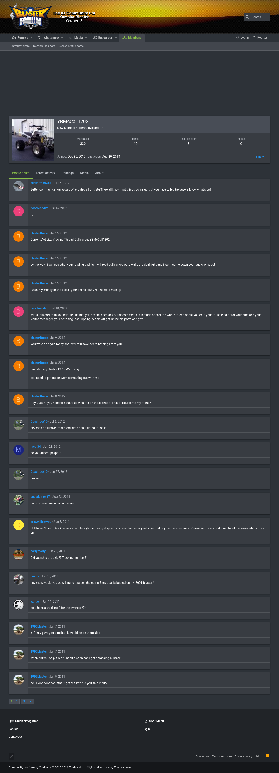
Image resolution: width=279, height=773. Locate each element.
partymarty (38, 551)
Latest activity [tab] (45, 173)
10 (136, 144)
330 (83, 144)
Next (26, 701)
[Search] (243, 17)
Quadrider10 (39, 421)
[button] (31, 38)
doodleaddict (39, 208)
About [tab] (99, 173)
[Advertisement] (139, 83)
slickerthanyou (41, 183)
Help (257, 756)
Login (146, 729)
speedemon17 (40, 496)
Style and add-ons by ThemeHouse (109, 767)
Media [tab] (84, 173)
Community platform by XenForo (47, 767)
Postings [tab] (68, 173)
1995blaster (39, 626)
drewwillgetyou (41, 521)
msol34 (36, 446)
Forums (13, 729)
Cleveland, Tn (94, 128)
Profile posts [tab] (20, 173)
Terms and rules (222, 756)
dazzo (35, 576)
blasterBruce (39, 233)
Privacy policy (243, 756)
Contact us (16, 736)
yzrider (35, 601)
